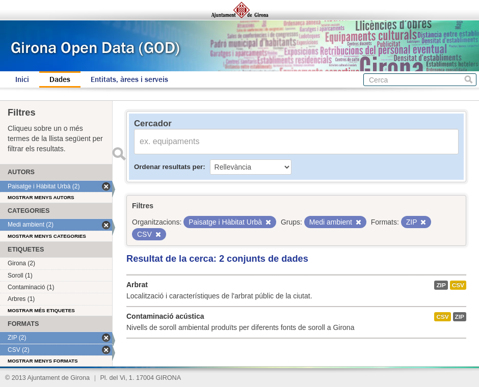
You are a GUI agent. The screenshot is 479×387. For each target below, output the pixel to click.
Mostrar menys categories (47, 236)
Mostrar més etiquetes (41, 310)
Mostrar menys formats (43, 361)
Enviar (118, 153)
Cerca (468, 79)
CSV (458, 285)
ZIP (440, 285)
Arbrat (137, 285)
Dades (59, 79)
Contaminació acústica (165, 316)
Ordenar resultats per (168, 167)
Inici (22, 79)
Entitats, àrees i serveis (129, 79)
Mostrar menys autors (41, 197)
